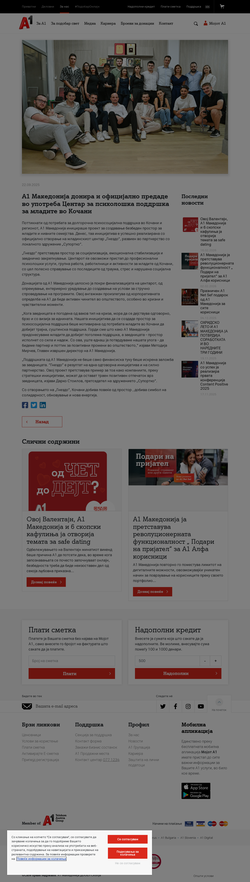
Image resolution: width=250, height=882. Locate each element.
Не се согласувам (127, 863)
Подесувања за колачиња (128, 853)
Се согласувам (127, 839)
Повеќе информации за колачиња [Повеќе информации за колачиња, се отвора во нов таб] (41, 858)
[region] (79, 852)
